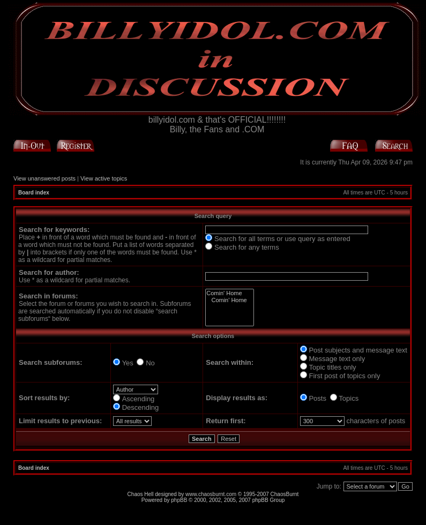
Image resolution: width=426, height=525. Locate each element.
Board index (33, 193)
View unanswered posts (44, 178)
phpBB (179, 500)
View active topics (103, 178)
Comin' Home (229, 293)
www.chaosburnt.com (210, 494)
